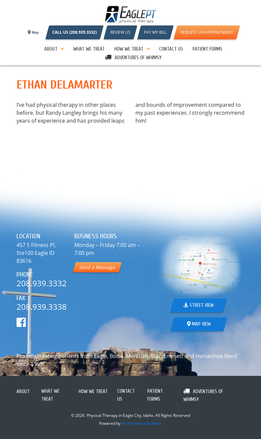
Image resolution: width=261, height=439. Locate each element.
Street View (198, 305)
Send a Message (97, 267)
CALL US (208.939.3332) (74, 32)
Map (33, 32)
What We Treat (89, 49)
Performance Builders (142, 423)
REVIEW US (120, 32)
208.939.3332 (42, 283)
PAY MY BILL (155, 32)
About (50, 49)
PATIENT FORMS (207, 49)
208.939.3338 (42, 306)
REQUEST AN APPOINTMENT (206, 32)
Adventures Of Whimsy (138, 57)
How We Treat (128, 49)
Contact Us (171, 49)
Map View (199, 324)
